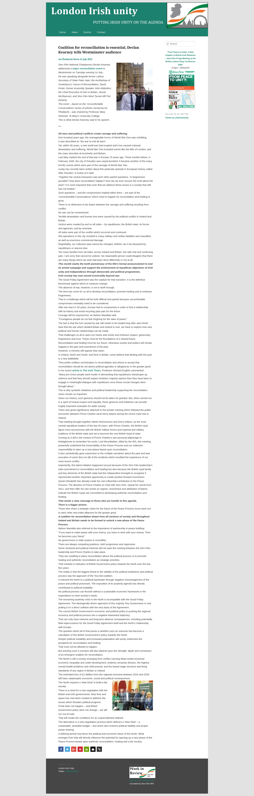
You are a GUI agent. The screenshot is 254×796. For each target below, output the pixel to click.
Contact (101, 32)
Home (62, 32)
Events (87, 32)
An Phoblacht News (75, 59)
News (75, 32)
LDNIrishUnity (71, 771)
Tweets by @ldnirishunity (177, 118)
